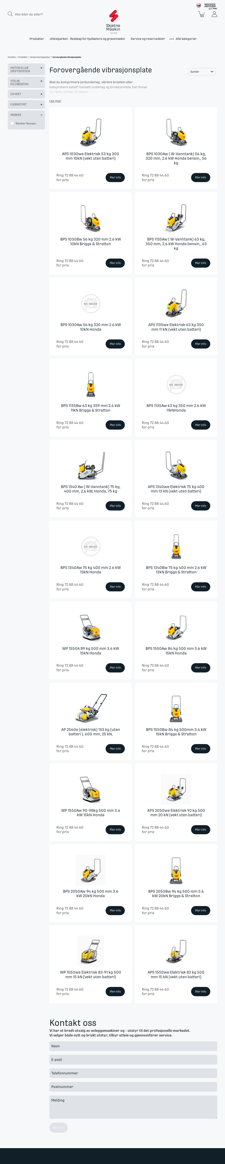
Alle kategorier (186, 38)
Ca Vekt (15, 94)
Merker (15, 114)
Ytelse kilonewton (19, 83)
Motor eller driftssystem (20, 69)
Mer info (115, 177)
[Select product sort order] (202, 72)
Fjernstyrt (18, 104)
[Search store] (39, 14)
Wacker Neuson (26, 123)
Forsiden (12, 57)
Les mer (55, 101)
